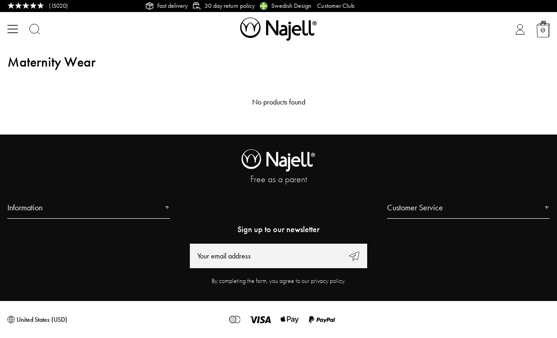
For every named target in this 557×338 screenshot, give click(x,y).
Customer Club (344, 5)
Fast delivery (175, 5)
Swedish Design (294, 5)
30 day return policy (232, 5)
